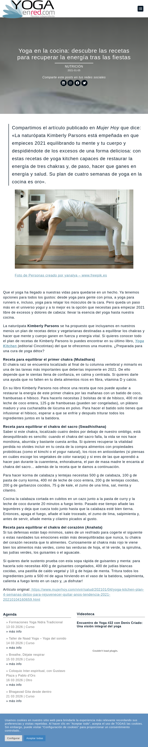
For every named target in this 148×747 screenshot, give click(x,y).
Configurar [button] (13, 738)
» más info (14, 631)
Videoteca (85, 614)
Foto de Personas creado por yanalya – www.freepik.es (61, 275)
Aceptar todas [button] (34, 738)
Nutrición (74, 66)
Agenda (10, 614)
